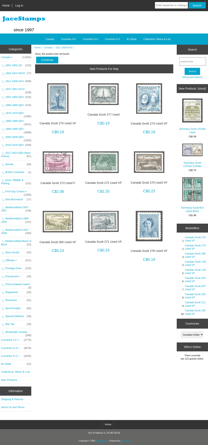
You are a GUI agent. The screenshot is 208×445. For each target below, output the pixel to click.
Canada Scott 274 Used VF (149, 123)
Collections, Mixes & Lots (157, 39)
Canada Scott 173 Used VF (195, 247)
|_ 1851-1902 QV (16, 65)
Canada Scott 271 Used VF (103, 241)
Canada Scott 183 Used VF (195, 312)
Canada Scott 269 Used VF (58, 242)
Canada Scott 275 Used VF (58, 123)
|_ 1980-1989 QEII (16, 122)
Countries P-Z (112, 39)
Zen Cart (125, 441)
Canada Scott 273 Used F (58, 183)
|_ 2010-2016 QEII (16, 145)
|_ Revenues (16, 300)
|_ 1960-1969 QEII (16, 105)
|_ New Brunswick (16, 199)
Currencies (192, 323)
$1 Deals (131, 39)
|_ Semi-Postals (16, 308)
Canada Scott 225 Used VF (195, 296)
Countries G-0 (90, 39)
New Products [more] (192, 88)
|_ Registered (16, 292)
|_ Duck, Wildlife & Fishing (16, 182)
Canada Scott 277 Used (103, 114)
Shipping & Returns (12, 399)
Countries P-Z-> (16, 356)
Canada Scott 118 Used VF (195, 271)
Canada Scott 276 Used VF (149, 250)
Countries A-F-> (16, 340)
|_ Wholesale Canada (16, 333)
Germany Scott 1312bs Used (192, 116)
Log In (19, 5)
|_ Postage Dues (16, 268)
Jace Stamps (102, 441)
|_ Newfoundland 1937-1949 (16, 231)
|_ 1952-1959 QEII (16, 97)
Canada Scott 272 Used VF (103, 182)
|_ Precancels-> (16, 276)
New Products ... (10, 379)
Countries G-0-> (16, 348)
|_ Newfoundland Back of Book (16, 242)
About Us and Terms (12, 407)
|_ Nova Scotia (16, 252)
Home (6, 5)
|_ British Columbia (16, 172)
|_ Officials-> (16, 260)
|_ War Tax (16, 324)
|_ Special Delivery (16, 316)
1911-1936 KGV (63, 47)
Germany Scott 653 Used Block (192, 194)
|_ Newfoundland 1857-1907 (16, 209)
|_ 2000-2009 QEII (16, 138)
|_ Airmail (16, 164)
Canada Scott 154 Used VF (195, 279)
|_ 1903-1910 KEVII (16, 73)
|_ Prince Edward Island (16, 285)
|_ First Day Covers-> (16, 192)
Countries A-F (68, 39)
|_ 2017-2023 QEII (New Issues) (16, 154)
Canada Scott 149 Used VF (195, 263)
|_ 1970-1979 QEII (16, 114)
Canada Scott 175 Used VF (195, 239)
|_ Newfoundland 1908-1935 (16, 220)
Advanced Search (192, 77)
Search (192, 49)
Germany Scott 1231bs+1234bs (192, 156)
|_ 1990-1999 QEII (16, 130)
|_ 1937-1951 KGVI (16, 90)
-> (16, 57)
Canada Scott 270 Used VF (149, 182)
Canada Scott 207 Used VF (195, 288)
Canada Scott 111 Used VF (195, 304)
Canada (48, 47)
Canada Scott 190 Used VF (195, 255)
